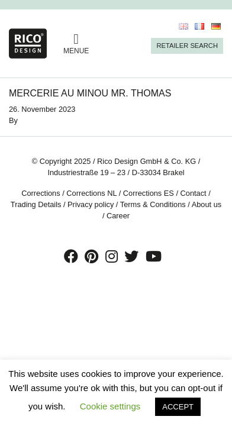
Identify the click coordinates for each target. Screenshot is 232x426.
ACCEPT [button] (178, 406)
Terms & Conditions (153, 204)
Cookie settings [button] (110, 406)
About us (207, 204)
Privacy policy (90, 204)
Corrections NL (91, 193)
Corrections (40, 193)
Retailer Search (187, 45)
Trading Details (36, 204)
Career (118, 215)
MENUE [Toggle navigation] (76, 43)
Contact (194, 193)
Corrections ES (148, 193)
